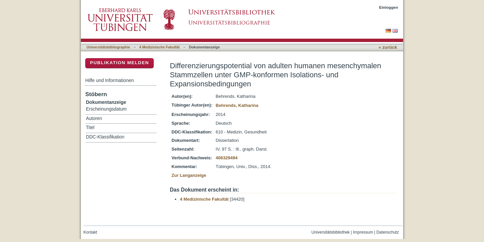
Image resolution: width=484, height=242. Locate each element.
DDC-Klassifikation (105, 136)
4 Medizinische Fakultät (159, 47)
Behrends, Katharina (237, 105)
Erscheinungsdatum (106, 109)
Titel (90, 127)
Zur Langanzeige (189, 175)
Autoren (94, 118)
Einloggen (388, 7)
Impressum (363, 232)
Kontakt (90, 232)
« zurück (388, 47)
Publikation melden (119, 62)
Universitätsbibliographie (108, 47)
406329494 (227, 157)
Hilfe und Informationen (109, 80)
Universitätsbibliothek (330, 232)
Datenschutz (387, 232)
